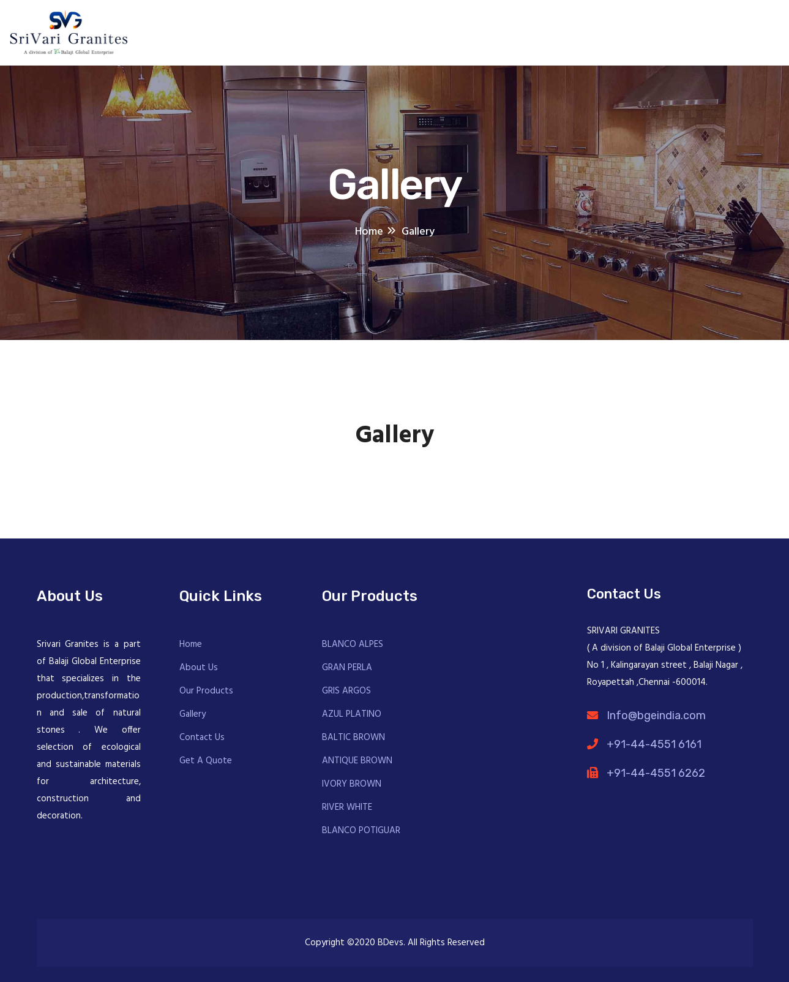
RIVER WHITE (347, 807)
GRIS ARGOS (346, 691)
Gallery (192, 714)
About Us (198, 667)
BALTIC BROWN (353, 737)
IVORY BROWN (351, 784)
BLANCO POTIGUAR (361, 830)
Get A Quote (205, 760)
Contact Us (202, 737)
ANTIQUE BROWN (357, 760)
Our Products (206, 691)
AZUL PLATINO (351, 714)
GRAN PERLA (347, 667)
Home (190, 644)
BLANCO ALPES (352, 644)
